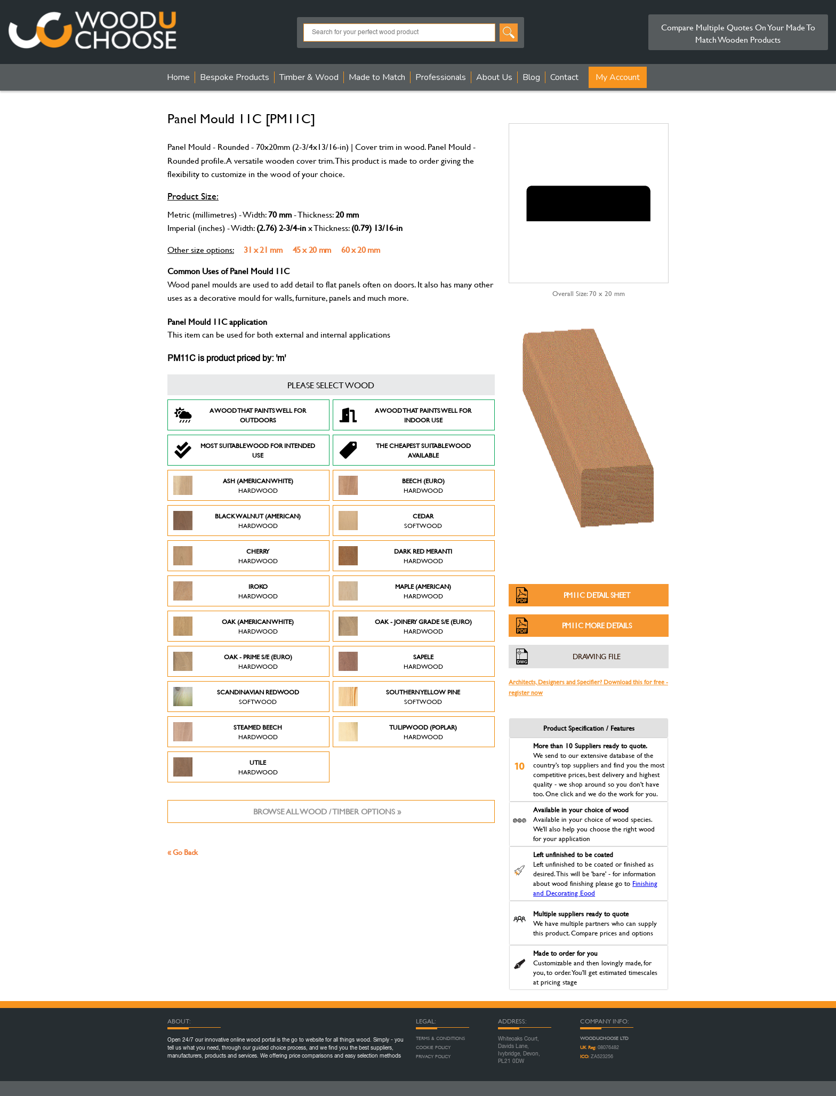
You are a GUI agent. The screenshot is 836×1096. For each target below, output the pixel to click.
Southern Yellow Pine (399, 696)
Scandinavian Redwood (236, 696)
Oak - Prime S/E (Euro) (232, 661)
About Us (494, 77)
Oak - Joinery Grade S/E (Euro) (405, 626)
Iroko (225, 591)
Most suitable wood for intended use (244, 450)
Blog (531, 77)
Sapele (391, 661)
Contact (564, 77)
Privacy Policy (433, 1056)
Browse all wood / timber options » (327, 811)
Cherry (225, 555)
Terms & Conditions (440, 1038)
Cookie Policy (433, 1047)
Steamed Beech (227, 731)
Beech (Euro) (392, 485)
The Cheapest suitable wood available (405, 450)
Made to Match (377, 77)
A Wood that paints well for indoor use (405, 415)
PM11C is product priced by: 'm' (226, 359)
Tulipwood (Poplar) (398, 731)
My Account (618, 77)
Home (178, 77)
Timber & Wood (309, 77)
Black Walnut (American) (237, 520)
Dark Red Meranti (395, 555)
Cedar (390, 520)
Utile (225, 767)
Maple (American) (395, 591)
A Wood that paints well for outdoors (239, 415)
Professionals (440, 77)
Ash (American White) (233, 485)
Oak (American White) (233, 626)
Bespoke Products (234, 77)
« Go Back (182, 852)
